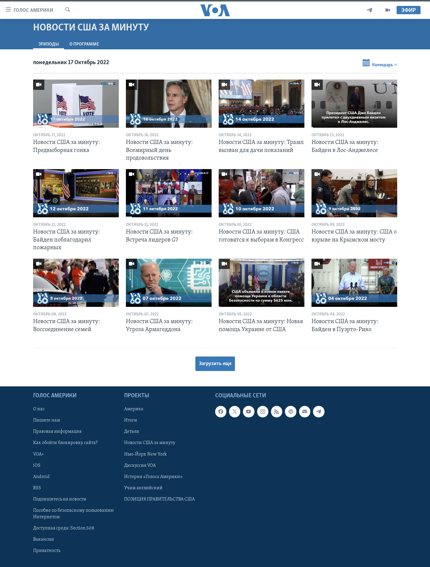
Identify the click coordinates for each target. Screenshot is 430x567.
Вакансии (43, 539)
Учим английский (143, 488)
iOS (36, 465)
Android (41, 476)
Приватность (46, 550)
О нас (39, 409)
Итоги (130, 420)
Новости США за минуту (149, 442)
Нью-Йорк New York (145, 454)
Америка (133, 409)
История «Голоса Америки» (153, 476)
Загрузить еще (215, 364)
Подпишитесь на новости (59, 499)
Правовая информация (57, 431)
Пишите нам (46, 420)
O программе (84, 44)
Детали (131, 431)
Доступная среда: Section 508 (63, 528)
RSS (37, 488)
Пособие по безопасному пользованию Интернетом (73, 513)
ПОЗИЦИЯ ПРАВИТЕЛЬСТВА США (159, 499)
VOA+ (38, 454)
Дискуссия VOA (140, 465)
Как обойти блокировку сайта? (65, 442)
